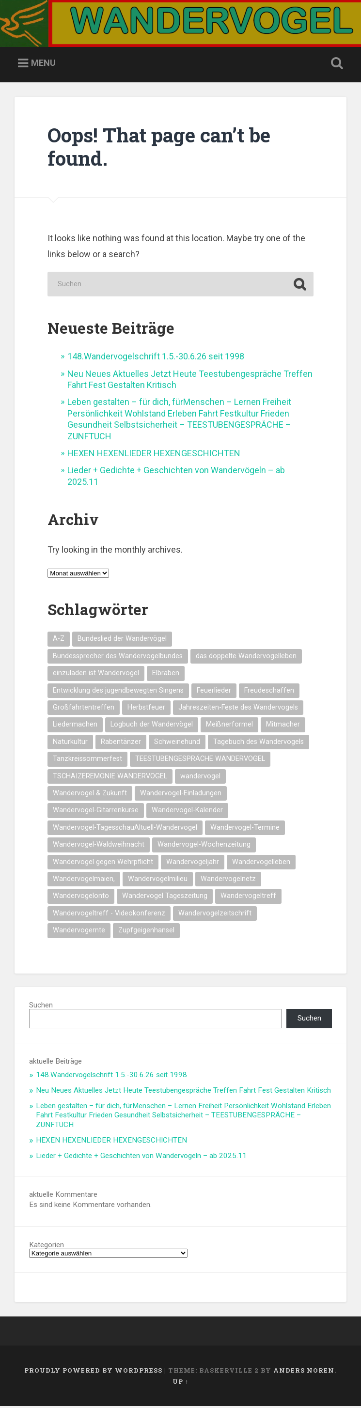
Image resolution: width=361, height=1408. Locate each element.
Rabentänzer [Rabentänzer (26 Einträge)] (121, 743)
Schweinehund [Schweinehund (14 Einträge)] (177, 743)
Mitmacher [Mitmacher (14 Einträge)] (283, 726)
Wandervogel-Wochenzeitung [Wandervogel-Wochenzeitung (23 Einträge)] (204, 846)
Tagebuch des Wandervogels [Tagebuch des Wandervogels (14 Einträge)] (258, 743)
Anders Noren (303, 1372)
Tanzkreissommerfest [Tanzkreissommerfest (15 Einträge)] (87, 760)
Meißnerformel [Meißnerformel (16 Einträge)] (229, 726)
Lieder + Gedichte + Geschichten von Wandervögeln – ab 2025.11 (141, 1157)
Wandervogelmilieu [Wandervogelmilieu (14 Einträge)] (158, 880)
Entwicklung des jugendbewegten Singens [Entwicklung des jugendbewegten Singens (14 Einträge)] (118, 692)
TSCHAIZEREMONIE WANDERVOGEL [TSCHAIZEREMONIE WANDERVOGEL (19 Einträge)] (110, 778)
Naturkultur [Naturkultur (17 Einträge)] (70, 743)
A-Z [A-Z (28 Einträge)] (58, 640)
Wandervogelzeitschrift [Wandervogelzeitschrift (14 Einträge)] (214, 915)
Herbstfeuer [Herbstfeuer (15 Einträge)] (146, 709)
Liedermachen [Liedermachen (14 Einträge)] (75, 726)
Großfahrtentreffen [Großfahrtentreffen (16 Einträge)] (83, 709)
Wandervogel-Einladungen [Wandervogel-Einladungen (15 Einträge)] (180, 794)
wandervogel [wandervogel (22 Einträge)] (200, 778)
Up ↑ (180, 1383)
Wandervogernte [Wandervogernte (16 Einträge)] (79, 932)
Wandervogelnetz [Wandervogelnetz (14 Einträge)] (228, 880)
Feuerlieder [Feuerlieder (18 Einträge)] (214, 692)
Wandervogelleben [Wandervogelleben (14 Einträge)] (261, 863)
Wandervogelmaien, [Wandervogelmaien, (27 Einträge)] (84, 880)
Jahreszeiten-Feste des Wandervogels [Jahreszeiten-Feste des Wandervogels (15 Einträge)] (238, 709)
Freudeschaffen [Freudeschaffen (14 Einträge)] (269, 692)
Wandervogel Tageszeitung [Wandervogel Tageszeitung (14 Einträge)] (164, 897)
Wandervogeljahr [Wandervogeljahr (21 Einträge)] (192, 863)
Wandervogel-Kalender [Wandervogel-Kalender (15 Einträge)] (187, 811)
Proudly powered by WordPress (93, 1372)
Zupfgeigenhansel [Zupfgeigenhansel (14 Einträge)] (146, 932)
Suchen (41, 1006)
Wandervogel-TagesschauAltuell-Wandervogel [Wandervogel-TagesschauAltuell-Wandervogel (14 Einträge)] (125, 829)
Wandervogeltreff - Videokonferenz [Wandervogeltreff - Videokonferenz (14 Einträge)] (109, 915)
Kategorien (46, 1246)
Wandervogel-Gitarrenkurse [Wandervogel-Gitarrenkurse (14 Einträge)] (96, 811)
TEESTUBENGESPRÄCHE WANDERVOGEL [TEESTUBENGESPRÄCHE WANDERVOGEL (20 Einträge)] (200, 760)
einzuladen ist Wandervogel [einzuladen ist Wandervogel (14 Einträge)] (96, 674)
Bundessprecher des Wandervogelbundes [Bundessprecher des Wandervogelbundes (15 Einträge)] (118, 657)
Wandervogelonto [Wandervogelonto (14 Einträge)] (81, 897)
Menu (43, 64)
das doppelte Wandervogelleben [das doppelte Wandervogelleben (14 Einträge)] (246, 657)
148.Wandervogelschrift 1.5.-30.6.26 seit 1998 (155, 358)
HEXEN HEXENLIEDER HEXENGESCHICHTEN (153, 454)
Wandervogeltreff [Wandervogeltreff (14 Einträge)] (248, 897)
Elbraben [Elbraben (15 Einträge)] (165, 674)
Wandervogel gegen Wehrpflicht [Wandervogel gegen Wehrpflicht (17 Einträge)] (103, 863)
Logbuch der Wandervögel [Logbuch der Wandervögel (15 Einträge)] (151, 726)
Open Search (335, 64)
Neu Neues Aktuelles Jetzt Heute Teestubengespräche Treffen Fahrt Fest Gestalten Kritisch (183, 1091)
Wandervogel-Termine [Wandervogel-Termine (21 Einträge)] (245, 829)
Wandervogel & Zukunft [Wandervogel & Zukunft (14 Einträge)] (90, 794)
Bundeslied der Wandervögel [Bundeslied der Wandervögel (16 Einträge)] (122, 640)
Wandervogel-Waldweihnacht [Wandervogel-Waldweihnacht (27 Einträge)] (98, 846)
